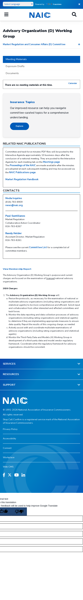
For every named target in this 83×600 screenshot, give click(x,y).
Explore (19, 126)
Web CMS (8, 466)
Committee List (38, 247)
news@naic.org (14, 205)
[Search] (74, 14)
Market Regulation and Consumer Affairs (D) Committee (34, 44)
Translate (53, 4)
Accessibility (9, 438)
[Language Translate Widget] (18, 4)
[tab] (41, 59)
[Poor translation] (19, 511)
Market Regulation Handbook (21, 179)
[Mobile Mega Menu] (6, 14)
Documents (12, 73)
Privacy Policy (10, 429)
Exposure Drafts (15, 66)
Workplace (8, 457)
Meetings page (51, 162)
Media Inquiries (13, 198)
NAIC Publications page (22, 172)
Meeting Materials (16, 59)
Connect (7, 448)
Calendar (72, 83)
